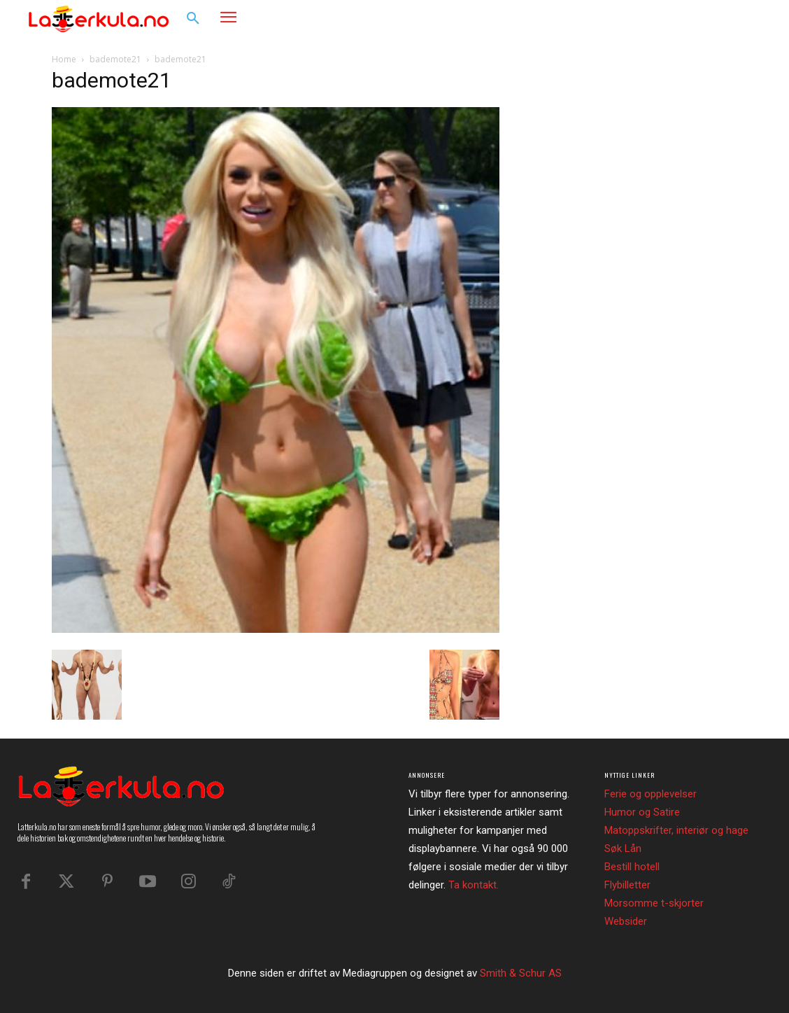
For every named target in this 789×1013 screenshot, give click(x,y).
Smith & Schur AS (521, 973)
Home (64, 59)
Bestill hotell (632, 866)
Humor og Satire (642, 812)
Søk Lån (622, 848)
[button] (193, 19)
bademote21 (115, 59)
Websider (625, 921)
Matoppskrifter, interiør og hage (676, 830)
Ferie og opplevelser (650, 794)
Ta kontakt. (473, 885)
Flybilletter (627, 885)
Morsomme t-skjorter (654, 903)
